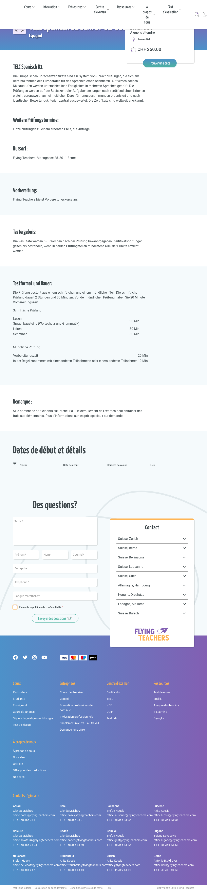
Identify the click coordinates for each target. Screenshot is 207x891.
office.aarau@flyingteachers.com (34, 815)
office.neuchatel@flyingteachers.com (36, 865)
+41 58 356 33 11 (26, 819)
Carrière (18, 763)
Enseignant (20, 705)
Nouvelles (19, 757)
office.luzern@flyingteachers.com (175, 815)
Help (108, 888)
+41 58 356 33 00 (167, 819)
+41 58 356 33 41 (26, 869)
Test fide (112, 718)
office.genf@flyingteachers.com (127, 840)
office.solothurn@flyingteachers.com (36, 840)
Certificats (113, 692)
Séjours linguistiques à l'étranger (33, 718)
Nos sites (18, 776)
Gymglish (159, 718)
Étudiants (19, 698)
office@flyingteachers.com (123, 865)
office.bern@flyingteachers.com (174, 865)
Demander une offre (72, 729)
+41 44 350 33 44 (120, 869)
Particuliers (20, 692)
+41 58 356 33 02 (120, 819)
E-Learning (160, 711)
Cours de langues (24, 711)
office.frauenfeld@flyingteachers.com (83, 865)
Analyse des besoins (166, 705)
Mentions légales (22, 888)
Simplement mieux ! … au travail (79, 723)
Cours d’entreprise (71, 692)
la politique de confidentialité (45, 607)
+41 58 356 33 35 (73, 869)
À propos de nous (24, 751)
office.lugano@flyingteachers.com (175, 840)
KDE (109, 705)
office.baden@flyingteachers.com (81, 840)
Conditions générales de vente (86, 888)
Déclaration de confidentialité (51, 888)
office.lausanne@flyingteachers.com (130, 815)
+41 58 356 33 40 (73, 844)
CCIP (110, 711)
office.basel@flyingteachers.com (80, 815)
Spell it (158, 698)
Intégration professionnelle (76, 716)
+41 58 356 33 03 (26, 844)
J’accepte (40, 607)
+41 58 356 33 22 (120, 844)
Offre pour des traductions (29, 770)
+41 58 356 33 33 (167, 844)
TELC (110, 698)
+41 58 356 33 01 (73, 819)
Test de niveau (22, 724)
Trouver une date (159, 63)
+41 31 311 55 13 (167, 869)
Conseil (64, 698)
